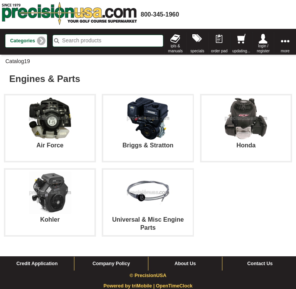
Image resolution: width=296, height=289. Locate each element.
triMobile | (144, 286)
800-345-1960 (160, 14)
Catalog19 (17, 61)
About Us (185, 263)
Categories (22, 40)
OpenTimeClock (174, 286)
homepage (69, 14)
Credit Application (36, 263)
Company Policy (111, 263)
